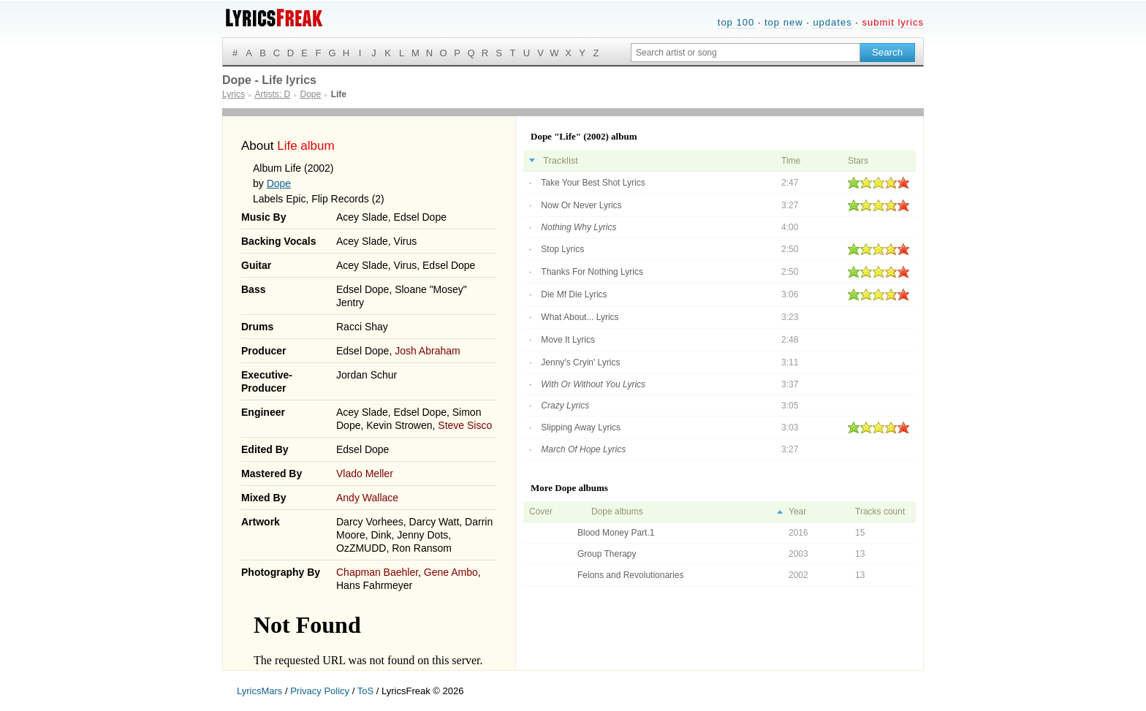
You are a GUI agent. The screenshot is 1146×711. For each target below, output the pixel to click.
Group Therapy (607, 554)
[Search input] (745, 52)
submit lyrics (893, 22)
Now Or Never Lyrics (581, 205)
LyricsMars (259, 690)
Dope (279, 183)
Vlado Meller (364, 473)
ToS (365, 690)
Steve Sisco (465, 425)
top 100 (736, 22)
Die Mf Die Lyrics (574, 294)
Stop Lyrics (562, 249)
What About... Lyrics (579, 317)
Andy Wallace (367, 497)
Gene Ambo (451, 572)
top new (783, 22)
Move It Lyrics (568, 340)
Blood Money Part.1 (615, 533)
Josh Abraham (427, 351)
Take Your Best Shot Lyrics (593, 183)
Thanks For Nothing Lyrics (592, 272)
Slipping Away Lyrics (581, 427)
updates (832, 22)
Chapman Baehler (377, 572)
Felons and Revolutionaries (630, 575)
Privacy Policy (319, 690)
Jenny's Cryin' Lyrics (580, 362)
